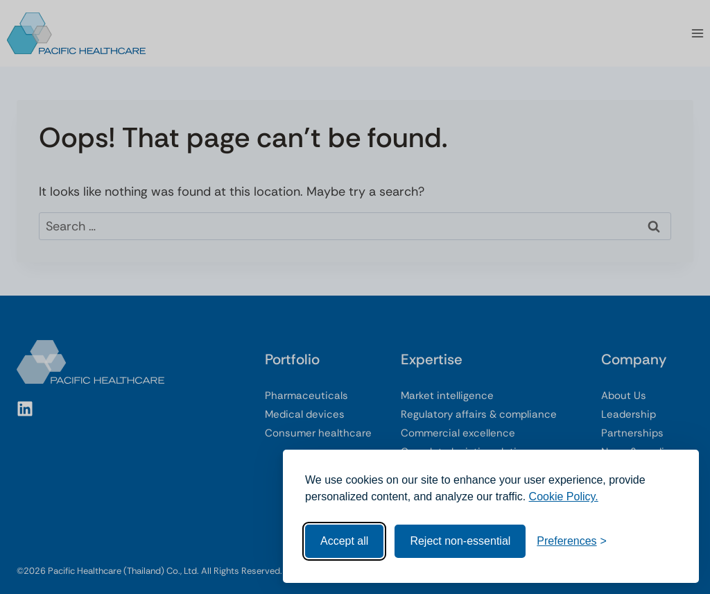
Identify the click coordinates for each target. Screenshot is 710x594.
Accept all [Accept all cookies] (344, 541)
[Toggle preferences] (572, 541)
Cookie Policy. (563, 496)
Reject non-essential (460, 541)
